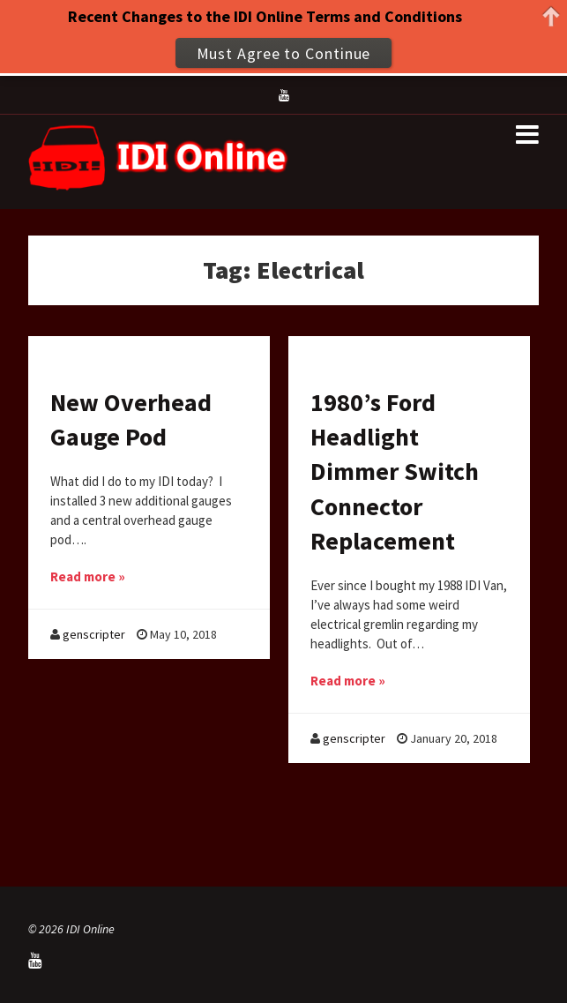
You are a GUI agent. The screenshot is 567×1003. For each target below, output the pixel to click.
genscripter (94, 634)
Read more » (87, 576)
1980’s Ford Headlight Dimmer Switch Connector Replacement (394, 471)
